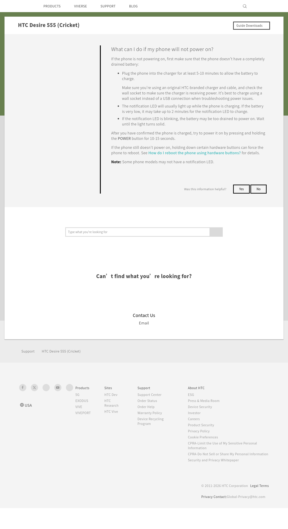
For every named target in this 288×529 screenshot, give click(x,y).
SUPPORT (114, 6)
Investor (197, 429)
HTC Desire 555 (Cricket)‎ (65, 367)
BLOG (141, 6)
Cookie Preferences (206, 453)
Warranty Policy (153, 429)
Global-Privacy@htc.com (245, 518)
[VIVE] (263, 6)
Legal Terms (258, 506)
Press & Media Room (207, 417)
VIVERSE (84, 6)
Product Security (204, 441)
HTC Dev (114, 411)
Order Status (150, 417)
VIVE (79, 423)
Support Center (153, 411)
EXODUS (82, 417)
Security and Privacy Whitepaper (217, 481)
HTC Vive (114, 428)
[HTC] (24, 6)
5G (77, 411)
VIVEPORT (84, 429)
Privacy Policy (201, 447)
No (258, 205)
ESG (193, 411)
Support (28, 367)
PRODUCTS (53, 6)
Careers (196, 435)
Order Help (149, 423)
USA (29, 421)
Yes (240, 205)
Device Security (203, 423)
